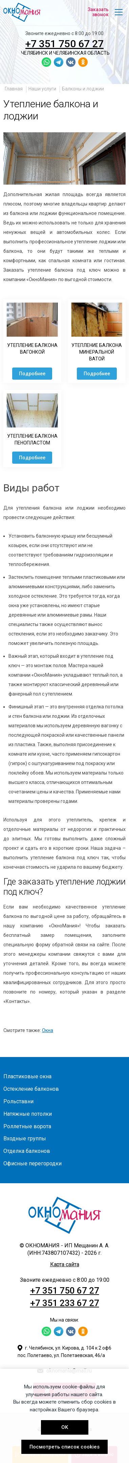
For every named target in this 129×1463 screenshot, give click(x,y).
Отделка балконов (26, 1151)
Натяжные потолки (27, 1114)
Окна (47, 1030)
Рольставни (18, 1101)
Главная (14, 88)
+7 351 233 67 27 (64, 1303)
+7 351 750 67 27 (64, 44)
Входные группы (24, 1138)
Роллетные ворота (27, 1126)
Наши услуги (42, 88)
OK (64, 1427)
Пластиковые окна (27, 1076)
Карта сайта (64, 1264)
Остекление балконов (31, 1089)
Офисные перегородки (32, 1163)
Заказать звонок (98, 12)
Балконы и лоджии (83, 88)
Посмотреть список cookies (64, 1447)
